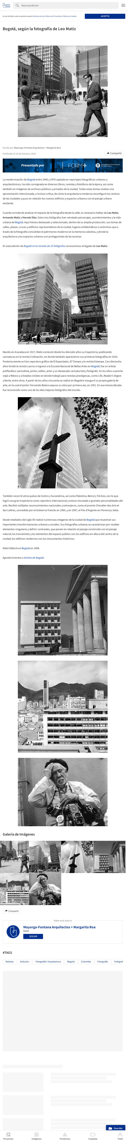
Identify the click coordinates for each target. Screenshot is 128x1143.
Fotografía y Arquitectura (48, 961)
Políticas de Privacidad (53, 16)
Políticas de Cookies (69, 16)
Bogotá (31, 179)
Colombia (86, 961)
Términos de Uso (38, 16)
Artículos (24, 961)
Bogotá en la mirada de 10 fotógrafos (44, 246)
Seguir (33, 936)
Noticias (10, 961)
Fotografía (102, 961)
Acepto (105, 16)
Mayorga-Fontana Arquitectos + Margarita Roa (59, 927)
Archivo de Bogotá (34, 558)
